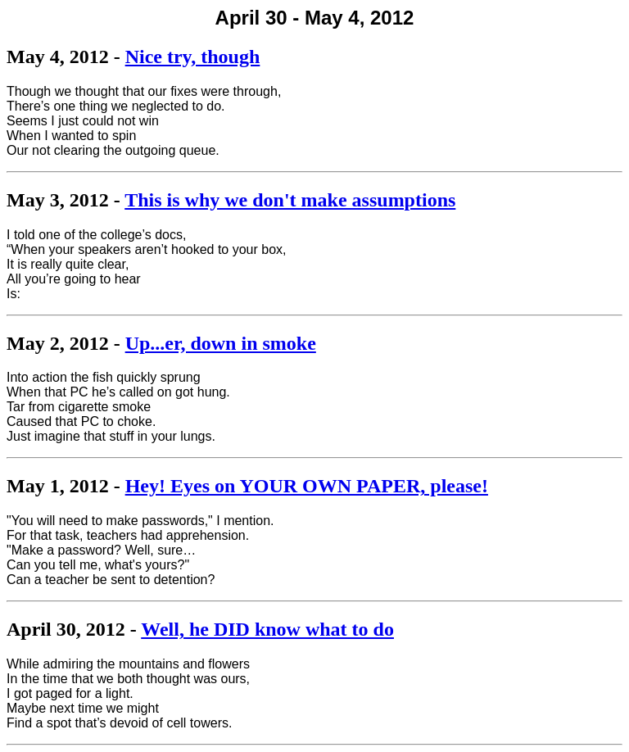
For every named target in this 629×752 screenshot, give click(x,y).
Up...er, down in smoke (220, 343)
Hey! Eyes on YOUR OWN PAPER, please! (306, 485)
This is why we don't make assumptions (289, 200)
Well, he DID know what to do (267, 629)
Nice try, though (192, 56)
